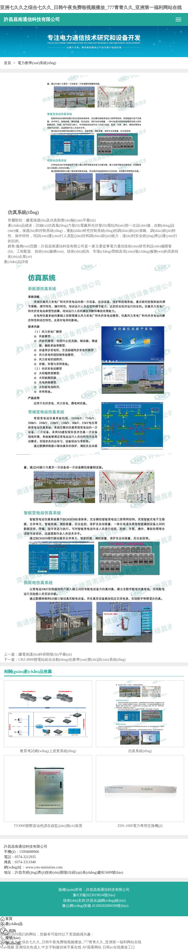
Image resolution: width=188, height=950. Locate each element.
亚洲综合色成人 (28, 947)
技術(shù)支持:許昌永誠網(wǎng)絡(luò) (94, 900)
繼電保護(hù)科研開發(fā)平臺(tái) (45, 654)
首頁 (7, 63)
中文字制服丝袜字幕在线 (61, 947)
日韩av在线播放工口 (119, 947)
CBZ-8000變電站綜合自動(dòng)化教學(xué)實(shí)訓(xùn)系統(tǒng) (72, 660)
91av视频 (7, 947)
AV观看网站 (92, 947)
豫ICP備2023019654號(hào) (94, 895)
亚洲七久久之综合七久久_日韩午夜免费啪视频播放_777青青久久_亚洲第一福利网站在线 (91, 7)
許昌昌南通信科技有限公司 (32, 19)
